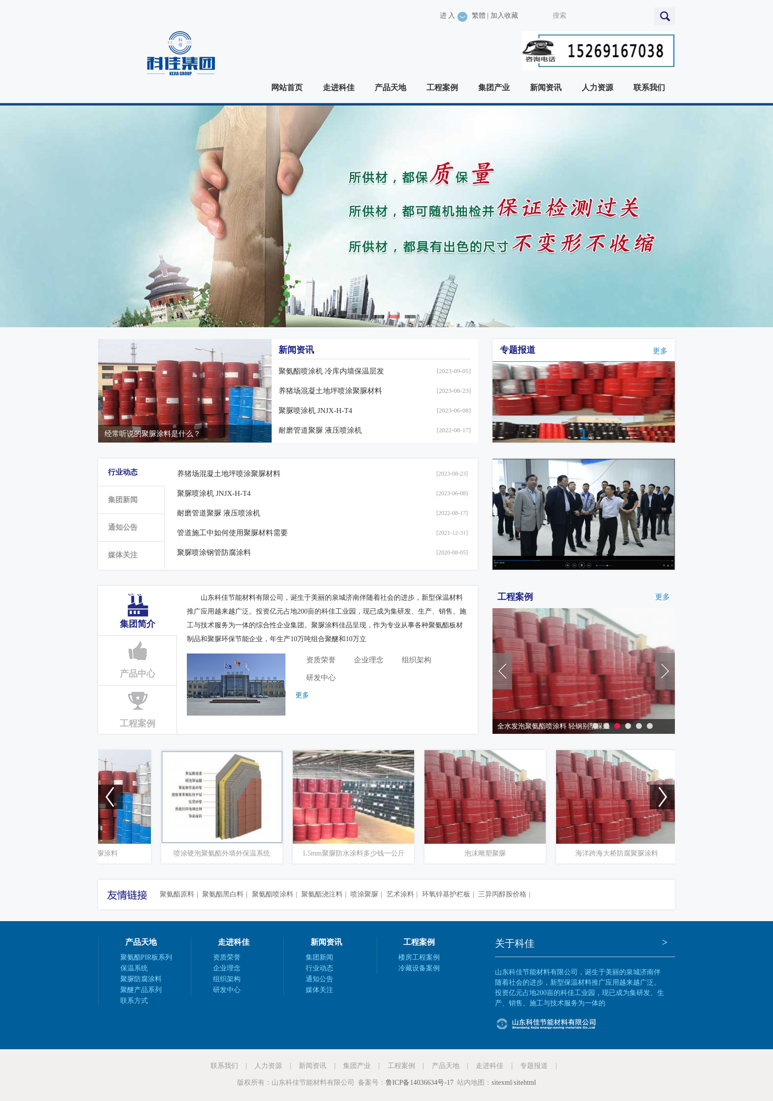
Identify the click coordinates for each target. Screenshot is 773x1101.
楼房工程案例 (419, 957)
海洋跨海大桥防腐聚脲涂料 (634, 853)
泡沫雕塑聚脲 (503, 853)
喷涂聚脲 (364, 894)
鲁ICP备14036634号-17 (420, 1082)
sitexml (502, 1082)
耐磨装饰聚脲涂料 (108, 853)
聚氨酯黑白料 (223, 894)
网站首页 (287, 87)
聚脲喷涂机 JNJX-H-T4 (315, 410)
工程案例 (442, 87)
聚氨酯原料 (177, 894)
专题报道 (517, 350)
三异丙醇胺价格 (502, 894)
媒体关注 (123, 555)
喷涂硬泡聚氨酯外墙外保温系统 (239, 853)
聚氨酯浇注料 (322, 894)
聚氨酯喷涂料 (272, 894)
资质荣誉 (321, 660)
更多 (660, 351)
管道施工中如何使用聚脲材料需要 (232, 533)
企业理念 (369, 660)
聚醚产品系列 (141, 990)
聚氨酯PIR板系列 (146, 957)
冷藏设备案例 (419, 968)
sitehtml (525, 1082)
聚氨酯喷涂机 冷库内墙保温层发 (331, 371)
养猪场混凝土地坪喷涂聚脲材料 (330, 391)
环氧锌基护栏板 (446, 894)
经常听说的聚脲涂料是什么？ (153, 434)
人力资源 (597, 87)
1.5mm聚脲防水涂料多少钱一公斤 (371, 853)
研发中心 (321, 678)
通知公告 (123, 527)
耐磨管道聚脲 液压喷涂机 (320, 430)
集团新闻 (123, 500)
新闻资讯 (546, 87)
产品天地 (390, 87)
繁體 (479, 15)
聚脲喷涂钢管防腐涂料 (214, 552)
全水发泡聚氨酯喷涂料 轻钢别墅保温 (553, 726)
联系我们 (649, 87)
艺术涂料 (400, 894)
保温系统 (134, 968)
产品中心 (137, 674)
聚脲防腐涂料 (141, 979)
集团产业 (494, 87)
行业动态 (123, 472)
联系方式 (134, 1000)
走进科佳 (338, 87)
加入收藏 (504, 15)
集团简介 (137, 624)
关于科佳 (514, 943)
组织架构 (416, 660)
